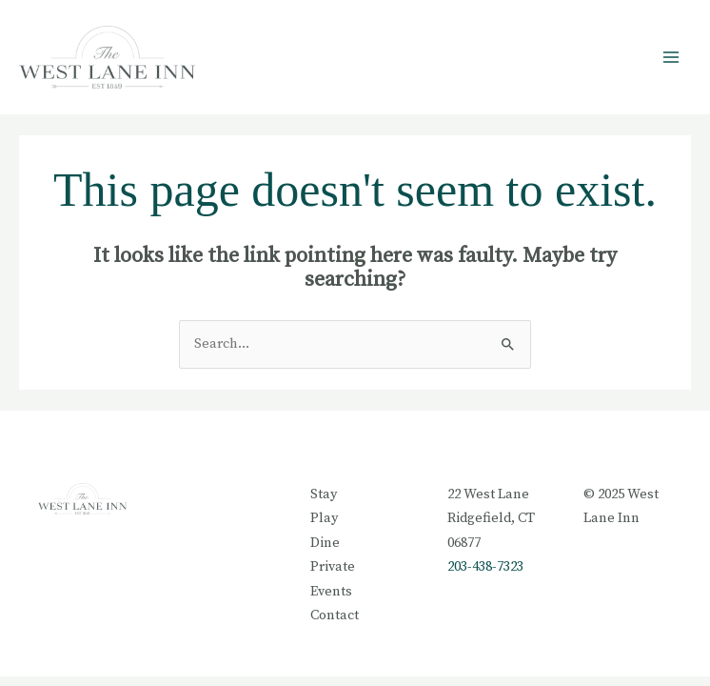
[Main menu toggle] (671, 57)
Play (324, 518)
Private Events (332, 579)
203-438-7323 (485, 566)
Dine (325, 543)
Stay (323, 494)
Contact (334, 615)
